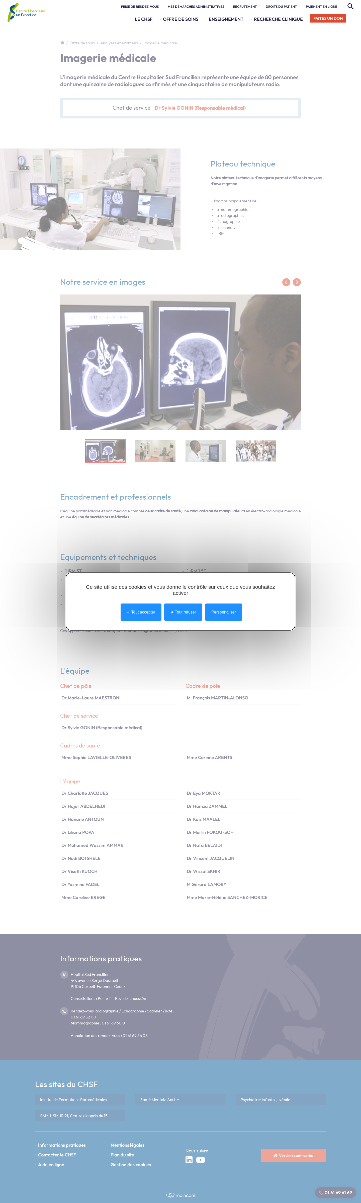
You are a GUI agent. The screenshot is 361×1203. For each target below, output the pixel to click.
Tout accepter (141, 612)
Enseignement (226, 19)
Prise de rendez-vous (140, 7)
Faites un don (328, 18)
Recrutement (245, 7)
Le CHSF (143, 19)
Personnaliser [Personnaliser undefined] (223, 612)
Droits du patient (281, 7)
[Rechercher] (349, 7)
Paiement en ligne (321, 7)
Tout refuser (183, 612)
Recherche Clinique (278, 19)
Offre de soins (180, 19)
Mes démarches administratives (196, 7)
